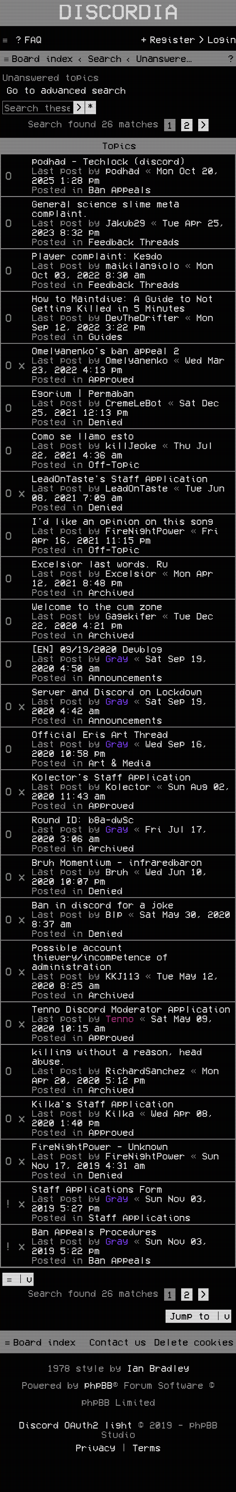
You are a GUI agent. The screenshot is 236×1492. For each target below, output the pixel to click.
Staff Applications (139, 1217)
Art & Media (119, 762)
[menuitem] (27, 39)
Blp (113, 914)
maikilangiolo (142, 265)
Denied (105, 421)
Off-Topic (114, 464)
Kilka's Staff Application (103, 1103)
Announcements (125, 677)
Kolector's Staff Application (111, 777)
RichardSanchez (145, 1070)
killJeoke (131, 445)
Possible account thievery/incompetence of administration (100, 957)
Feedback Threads (133, 241)
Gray (116, 658)
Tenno (119, 1018)
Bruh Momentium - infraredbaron (117, 862)
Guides (105, 336)
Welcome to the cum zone (97, 606)
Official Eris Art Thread (100, 734)
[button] (203, 125)
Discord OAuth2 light (75, 1424)
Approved (111, 379)
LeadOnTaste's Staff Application (120, 478)
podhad (122, 170)
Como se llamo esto (83, 435)
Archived (111, 592)
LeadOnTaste (136, 488)
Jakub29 (125, 222)
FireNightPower (145, 530)
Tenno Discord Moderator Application (131, 1009)
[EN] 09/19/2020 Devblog (97, 649)
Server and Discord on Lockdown (117, 691)
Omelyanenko (136, 360)
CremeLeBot (133, 402)
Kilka (119, 1113)
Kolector (128, 786)
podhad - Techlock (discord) (108, 161)
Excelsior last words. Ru (100, 563)
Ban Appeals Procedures (94, 1231)
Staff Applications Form (97, 1189)
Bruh (116, 871)
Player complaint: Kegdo (97, 256)
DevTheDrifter (142, 317)
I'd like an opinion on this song (122, 521)
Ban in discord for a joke (103, 904)
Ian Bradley (158, 1368)
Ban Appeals (119, 189)
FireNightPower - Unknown (100, 1146)
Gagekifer (131, 615)
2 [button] (187, 125)
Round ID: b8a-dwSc (83, 819)
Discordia (118, 10)
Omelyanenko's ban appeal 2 (105, 350)
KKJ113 (122, 975)
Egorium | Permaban (83, 393)
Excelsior (131, 573)
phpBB (98, 1385)
